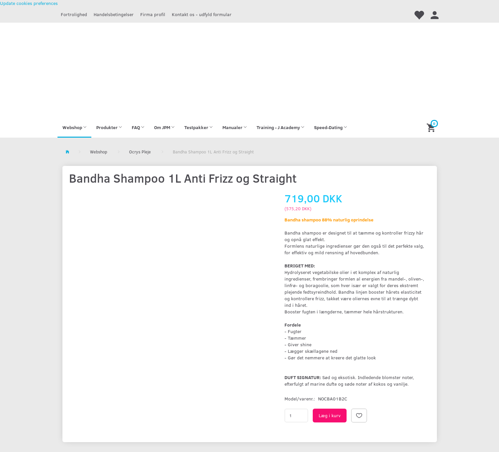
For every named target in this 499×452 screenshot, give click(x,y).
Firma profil (152, 14)
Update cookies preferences (29, 3)
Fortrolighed (74, 14)
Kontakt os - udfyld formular (202, 14)
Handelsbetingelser (114, 14)
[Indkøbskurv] (432, 127)
